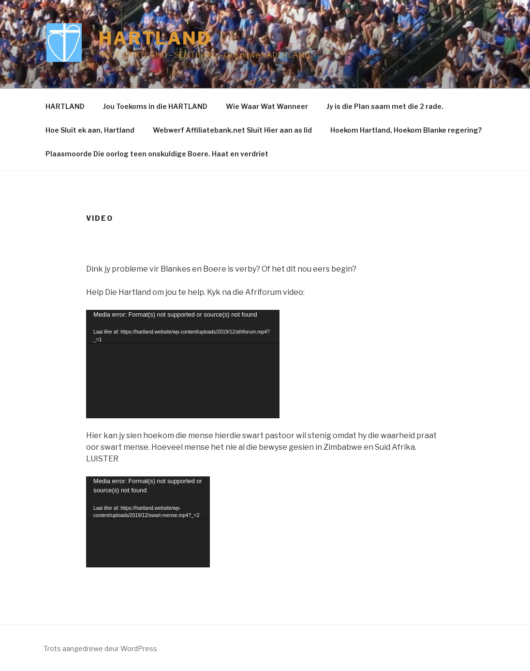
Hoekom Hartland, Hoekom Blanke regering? (406, 130)
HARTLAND (65, 106)
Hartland (155, 38)
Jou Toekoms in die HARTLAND (155, 106)
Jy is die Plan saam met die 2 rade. (384, 106)
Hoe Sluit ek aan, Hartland (89, 130)
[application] (183, 364)
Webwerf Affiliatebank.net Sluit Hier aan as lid (232, 130)
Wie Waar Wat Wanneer (267, 106)
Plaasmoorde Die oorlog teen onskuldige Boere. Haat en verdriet (156, 154)
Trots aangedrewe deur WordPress (100, 648)
